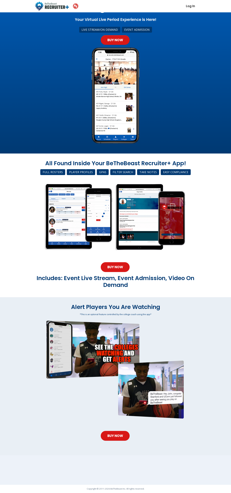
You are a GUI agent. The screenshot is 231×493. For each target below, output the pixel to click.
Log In (190, 6)
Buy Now (115, 44)
